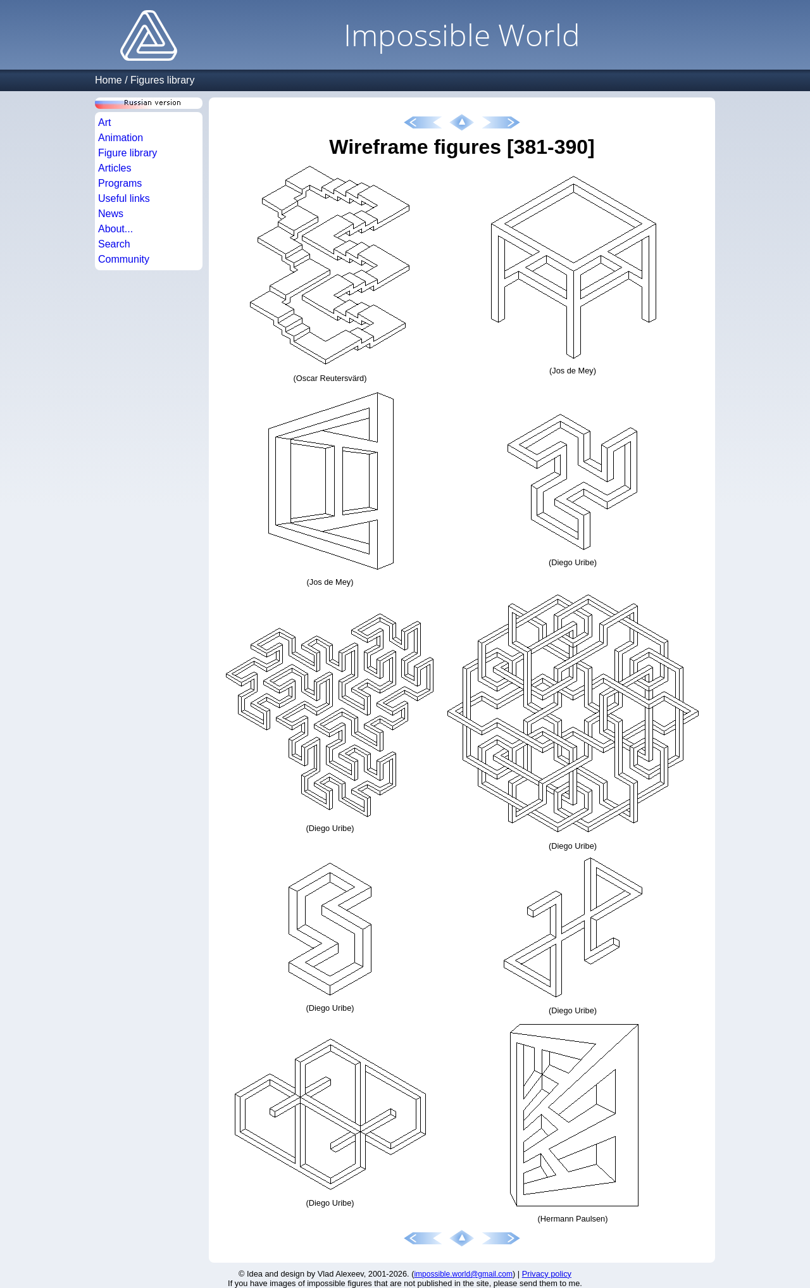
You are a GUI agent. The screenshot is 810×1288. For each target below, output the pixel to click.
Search (114, 244)
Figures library (162, 80)
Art (104, 122)
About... (115, 228)
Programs (120, 183)
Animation (120, 137)
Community (123, 259)
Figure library (127, 152)
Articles (114, 168)
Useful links (124, 198)
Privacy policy (546, 1274)
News (110, 213)
